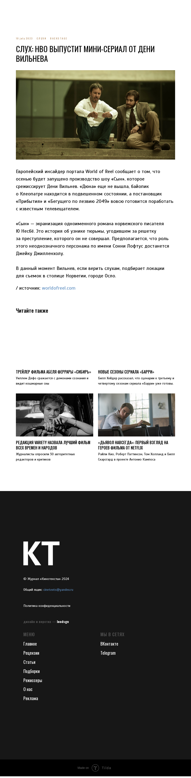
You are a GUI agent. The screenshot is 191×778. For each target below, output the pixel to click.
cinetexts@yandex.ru (58, 591)
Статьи (29, 663)
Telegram (108, 654)
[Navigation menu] (8, 7)
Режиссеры (32, 682)
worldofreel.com (61, 286)
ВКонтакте (109, 645)
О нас (28, 691)
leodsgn (63, 623)
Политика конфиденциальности (46, 607)
